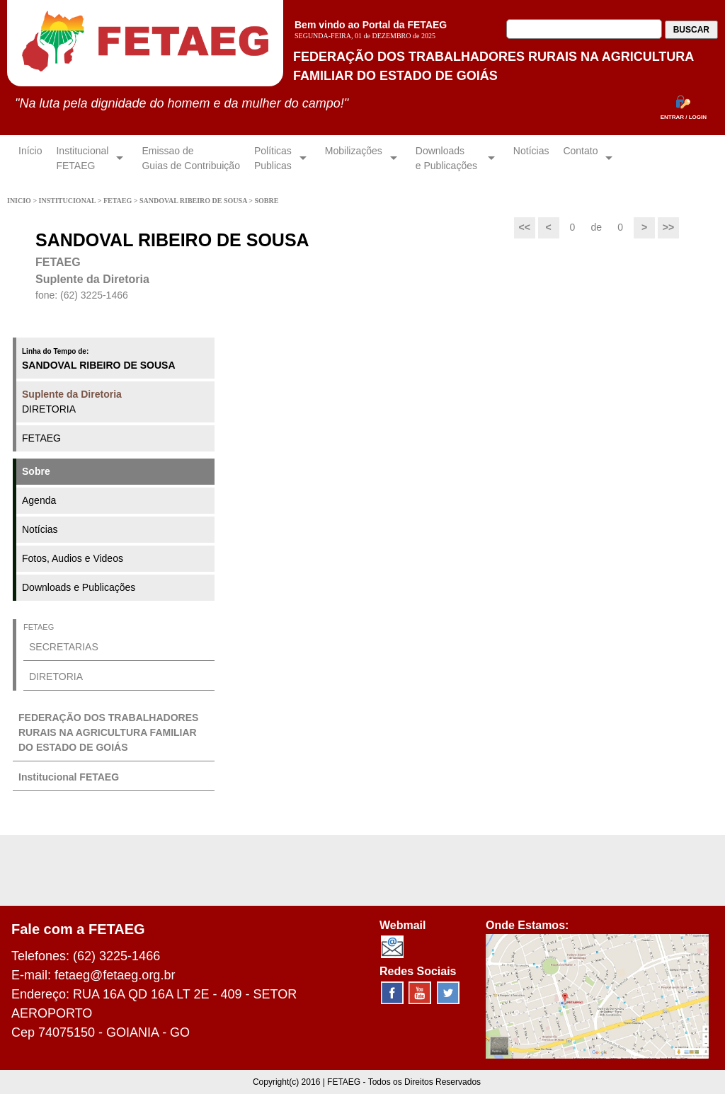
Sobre (36, 471)
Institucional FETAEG (68, 777)
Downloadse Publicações (448, 158)
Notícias (531, 158)
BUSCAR (691, 30)
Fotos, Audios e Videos (72, 558)
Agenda (39, 500)
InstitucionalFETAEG (82, 158)
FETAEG (118, 201)
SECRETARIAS (63, 646)
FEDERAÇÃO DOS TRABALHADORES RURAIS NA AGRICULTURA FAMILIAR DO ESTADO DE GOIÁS (108, 732)
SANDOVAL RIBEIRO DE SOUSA (194, 201)
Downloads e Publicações (78, 587)
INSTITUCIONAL (68, 201)
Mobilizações (353, 158)
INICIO (20, 201)
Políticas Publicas (273, 158)
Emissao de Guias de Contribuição (191, 158)
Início (30, 158)
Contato (580, 158)
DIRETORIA (72, 401)
